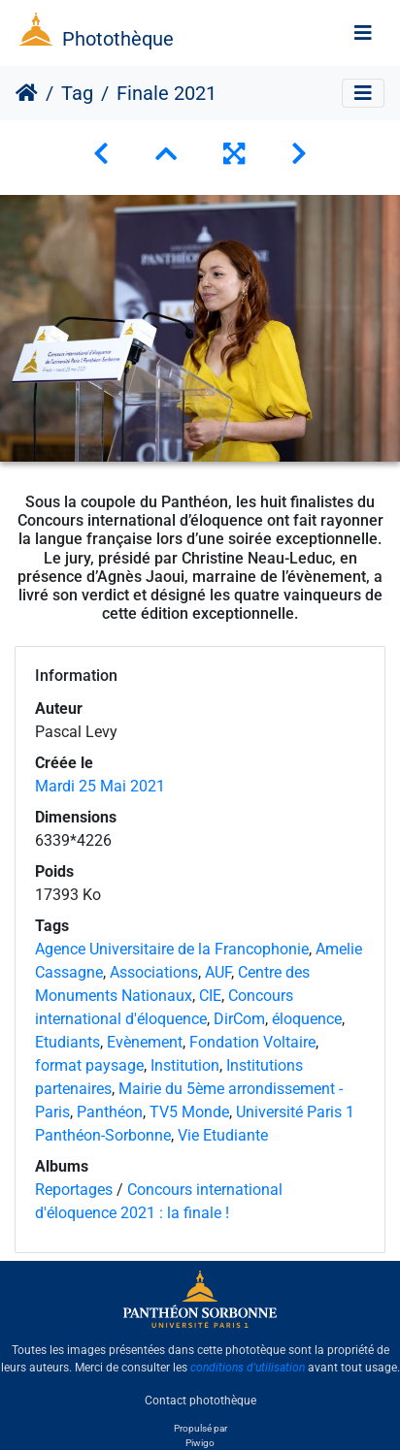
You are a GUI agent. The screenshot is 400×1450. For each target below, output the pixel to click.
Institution (184, 1065)
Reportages (74, 1189)
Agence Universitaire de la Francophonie (172, 949)
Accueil (27, 93)
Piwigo (200, 1442)
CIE (210, 995)
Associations (154, 972)
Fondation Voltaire (252, 1042)
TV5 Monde (189, 1112)
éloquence (307, 1019)
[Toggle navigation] (363, 33)
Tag (77, 93)
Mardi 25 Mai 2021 (100, 786)
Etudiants (67, 1042)
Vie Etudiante (223, 1135)
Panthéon (110, 1112)
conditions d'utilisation (247, 1367)
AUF (218, 972)
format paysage (89, 1065)
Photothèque (118, 38)
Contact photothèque (200, 1400)
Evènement (145, 1042)
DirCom (239, 1019)
